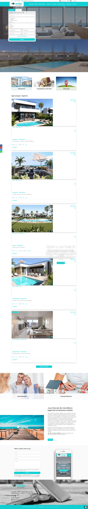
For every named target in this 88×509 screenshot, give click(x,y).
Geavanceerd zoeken (22, 36)
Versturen (27, 472)
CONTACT (74, 4)
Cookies (53, 506)
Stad (22, 24)
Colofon (47, 506)
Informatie (54, 4)
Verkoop (11, 9)
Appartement (22, 18)
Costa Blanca (68, 4)
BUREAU (36, 4)
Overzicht (57, 506)
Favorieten (75, 0)
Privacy (50, 506)
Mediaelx (43, 506)
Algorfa (22, 27)
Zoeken (22, 39)
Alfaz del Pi (22, 26)
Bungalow (22, 19)
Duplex (22, 21)
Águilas (22, 25)
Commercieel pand (22, 20)
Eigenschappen (24, 492)
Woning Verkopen (61, 4)
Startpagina (31, 4)
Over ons (50, 439)
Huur (19, 9)
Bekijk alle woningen (44, 366)
